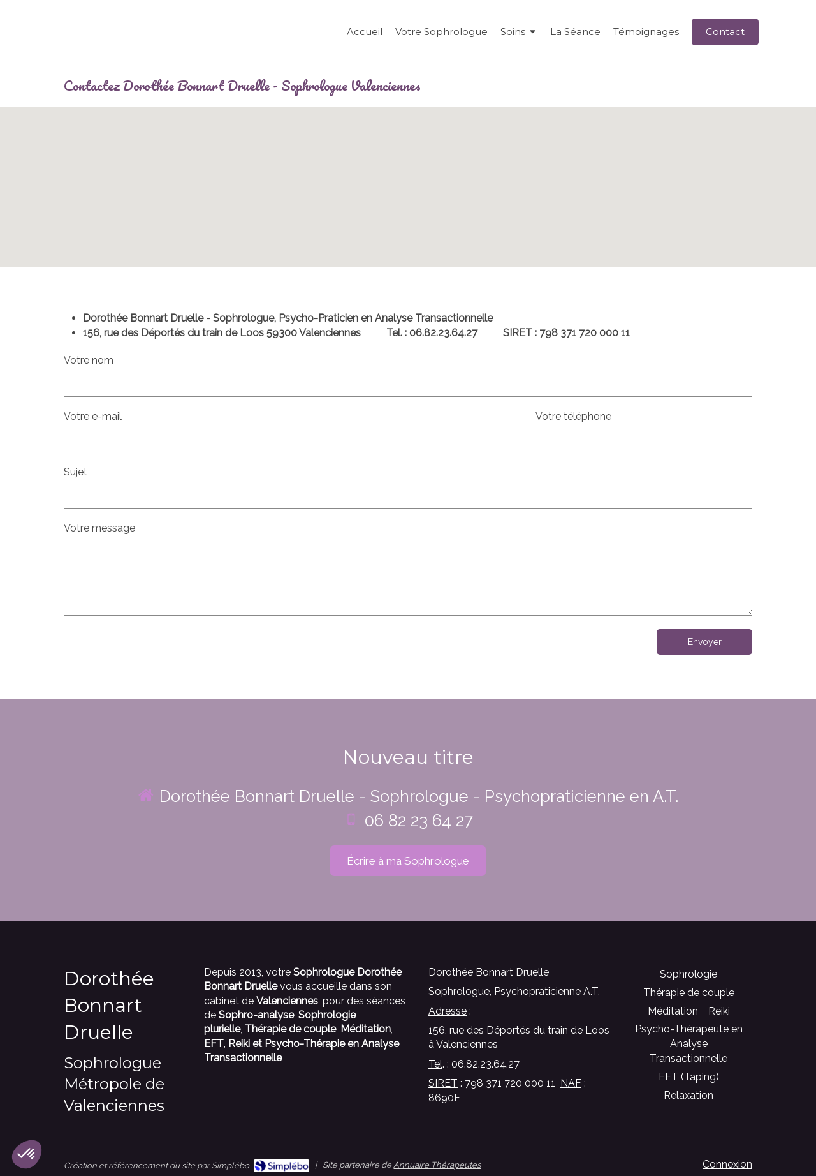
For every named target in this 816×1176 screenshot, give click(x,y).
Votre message (99, 528)
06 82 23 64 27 (419, 820)
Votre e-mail (93, 416)
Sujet (75, 472)
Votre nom (88, 360)
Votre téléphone (573, 416)
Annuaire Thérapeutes (437, 1165)
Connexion (727, 1164)
